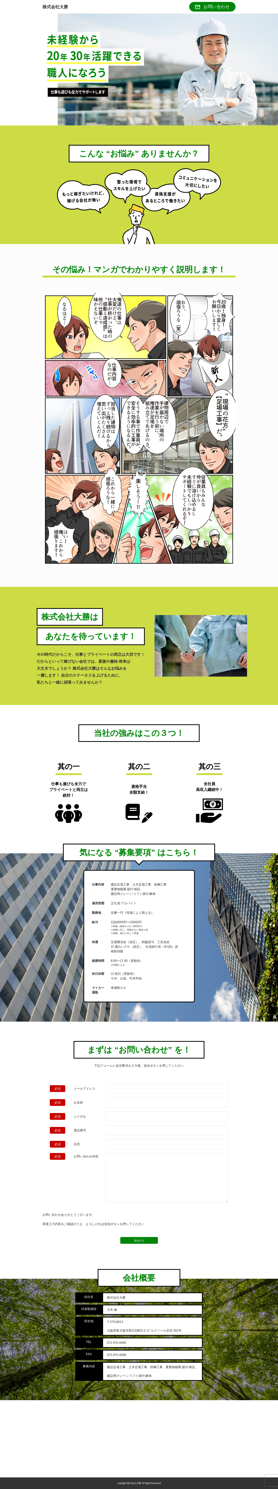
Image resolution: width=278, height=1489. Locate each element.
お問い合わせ (216, 6)
